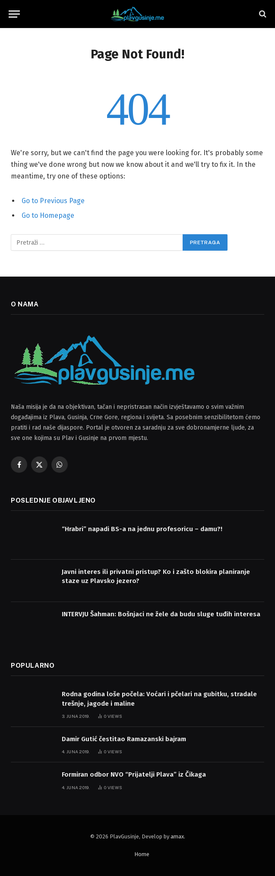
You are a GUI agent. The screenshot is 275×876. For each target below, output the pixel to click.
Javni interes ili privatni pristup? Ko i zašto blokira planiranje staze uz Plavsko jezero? (156, 576)
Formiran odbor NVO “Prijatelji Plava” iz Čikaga (134, 774)
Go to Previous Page (53, 201)
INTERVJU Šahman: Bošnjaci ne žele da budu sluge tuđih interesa (161, 614)
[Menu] (14, 14)
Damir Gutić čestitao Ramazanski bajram (124, 739)
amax (177, 836)
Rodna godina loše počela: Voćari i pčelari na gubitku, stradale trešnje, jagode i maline (159, 698)
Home (141, 854)
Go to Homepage (48, 215)
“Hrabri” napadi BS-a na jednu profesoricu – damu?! (142, 529)
